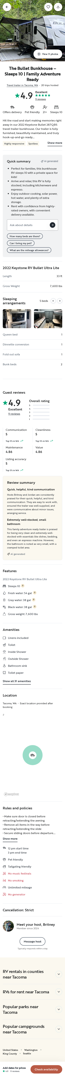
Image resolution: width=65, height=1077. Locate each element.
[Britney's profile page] (8, 926)
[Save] (48, 7)
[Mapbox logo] (11, 794)
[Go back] (7, 7)
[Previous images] (53, 300)
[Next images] (59, 300)
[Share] (58, 7)
